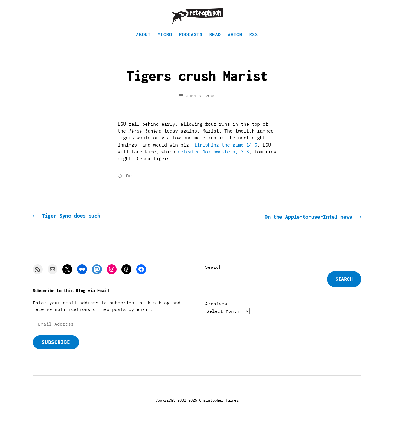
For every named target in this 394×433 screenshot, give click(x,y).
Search (213, 275)
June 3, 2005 (201, 104)
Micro (165, 42)
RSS (253, 42)
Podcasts (190, 42)
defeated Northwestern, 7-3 (213, 160)
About (143, 42)
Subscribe (56, 350)
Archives (216, 311)
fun (129, 184)
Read (215, 42)
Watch (235, 42)
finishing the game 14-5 (225, 153)
